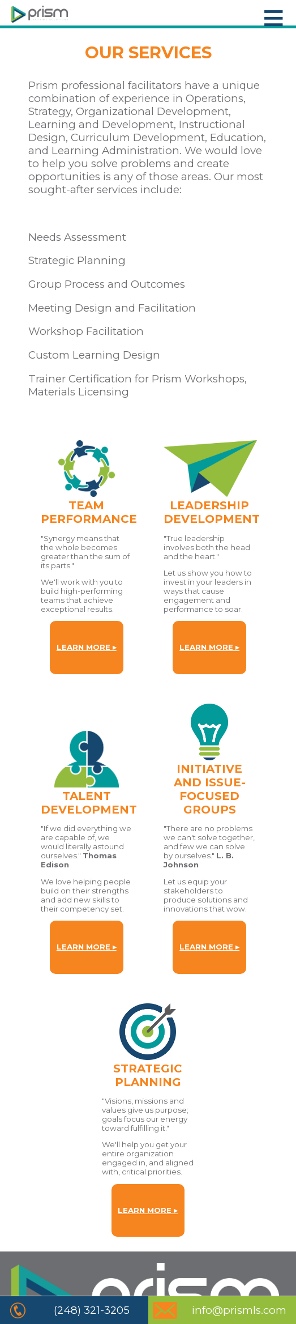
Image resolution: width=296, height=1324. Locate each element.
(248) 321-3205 (92, 1310)
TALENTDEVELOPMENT (89, 802)
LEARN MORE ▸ (87, 647)
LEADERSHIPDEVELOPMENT (212, 512)
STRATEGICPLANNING (147, 1075)
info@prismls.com (239, 1310)
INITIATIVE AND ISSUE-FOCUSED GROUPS (210, 789)
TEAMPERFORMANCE (89, 512)
